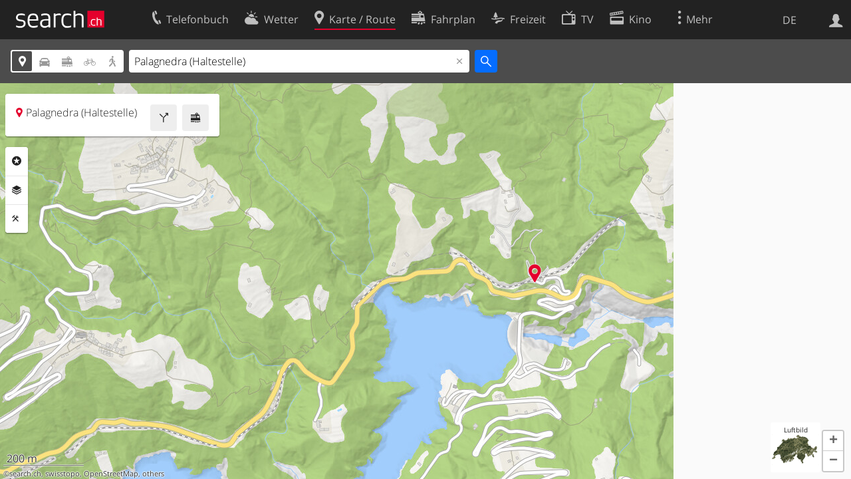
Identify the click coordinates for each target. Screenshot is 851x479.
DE (789, 20)
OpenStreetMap (111, 473)
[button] (833, 441)
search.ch (25, 473)
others (153, 473)
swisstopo (62, 473)
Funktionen (16, 219)
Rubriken (16, 161)
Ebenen (16, 190)
